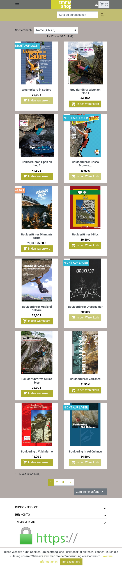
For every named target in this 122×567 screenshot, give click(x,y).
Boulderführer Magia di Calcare (37, 308)
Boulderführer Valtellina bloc (36, 380)
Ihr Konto (22, 514)
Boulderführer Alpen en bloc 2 (37, 163)
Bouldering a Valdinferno (37, 451)
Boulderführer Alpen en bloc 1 (85, 91)
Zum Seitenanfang (90, 492)
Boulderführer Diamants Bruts (36, 236)
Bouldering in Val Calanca (85, 451)
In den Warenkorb (36, 100)
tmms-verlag (25, 522)
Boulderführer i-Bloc (85, 234)
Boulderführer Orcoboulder (85, 307)
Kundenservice (26, 507)
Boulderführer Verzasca (85, 379)
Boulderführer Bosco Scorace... (85, 163)
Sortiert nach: (24, 30)
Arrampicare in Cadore (36, 90)
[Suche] (77, 14)
